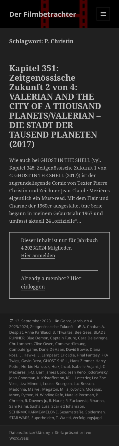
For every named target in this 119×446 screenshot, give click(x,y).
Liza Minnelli (30, 383)
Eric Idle (68, 355)
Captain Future (63, 338)
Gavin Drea (31, 360)
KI (67, 378)
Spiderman (95, 412)
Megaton (50, 389)
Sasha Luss (40, 406)
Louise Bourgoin (57, 383)
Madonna (17, 389)
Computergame (23, 349)
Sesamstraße (71, 412)
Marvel (34, 389)
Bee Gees (83, 332)
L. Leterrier (80, 378)
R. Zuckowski (76, 400)
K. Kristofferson (50, 378)
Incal (65, 366)
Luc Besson (84, 383)
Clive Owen (43, 343)
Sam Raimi (18, 406)
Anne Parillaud (37, 332)
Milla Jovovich (72, 389)
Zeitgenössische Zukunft (51, 326)
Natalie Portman (79, 395)
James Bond (55, 372)
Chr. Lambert (20, 343)
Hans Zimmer (82, 360)
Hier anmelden (38, 255)
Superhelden (42, 417)
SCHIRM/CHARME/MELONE (33, 412)
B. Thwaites (62, 332)
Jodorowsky (98, 372)
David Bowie (77, 349)
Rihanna (96, 400)
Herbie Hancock (35, 366)
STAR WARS (19, 417)
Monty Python (21, 395)
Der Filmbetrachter (42, 14)
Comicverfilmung (70, 343)
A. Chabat (91, 326)
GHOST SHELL (55, 360)
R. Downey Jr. (36, 400)
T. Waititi (63, 417)
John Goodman (22, 378)
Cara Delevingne (93, 338)
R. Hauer (56, 400)
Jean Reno (77, 372)
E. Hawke (27, 355)
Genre (65, 321)
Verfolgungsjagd (87, 417)
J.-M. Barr (35, 372)
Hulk (55, 366)
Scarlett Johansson (67, 406)
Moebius (93, 389)
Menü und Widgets (103, 20)
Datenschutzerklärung (29, 432)
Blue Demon (37, 338)
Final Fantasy (88, 355)
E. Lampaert (48, 355)
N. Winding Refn (49, 395)
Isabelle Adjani (85, 366)
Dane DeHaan (51, 349)
